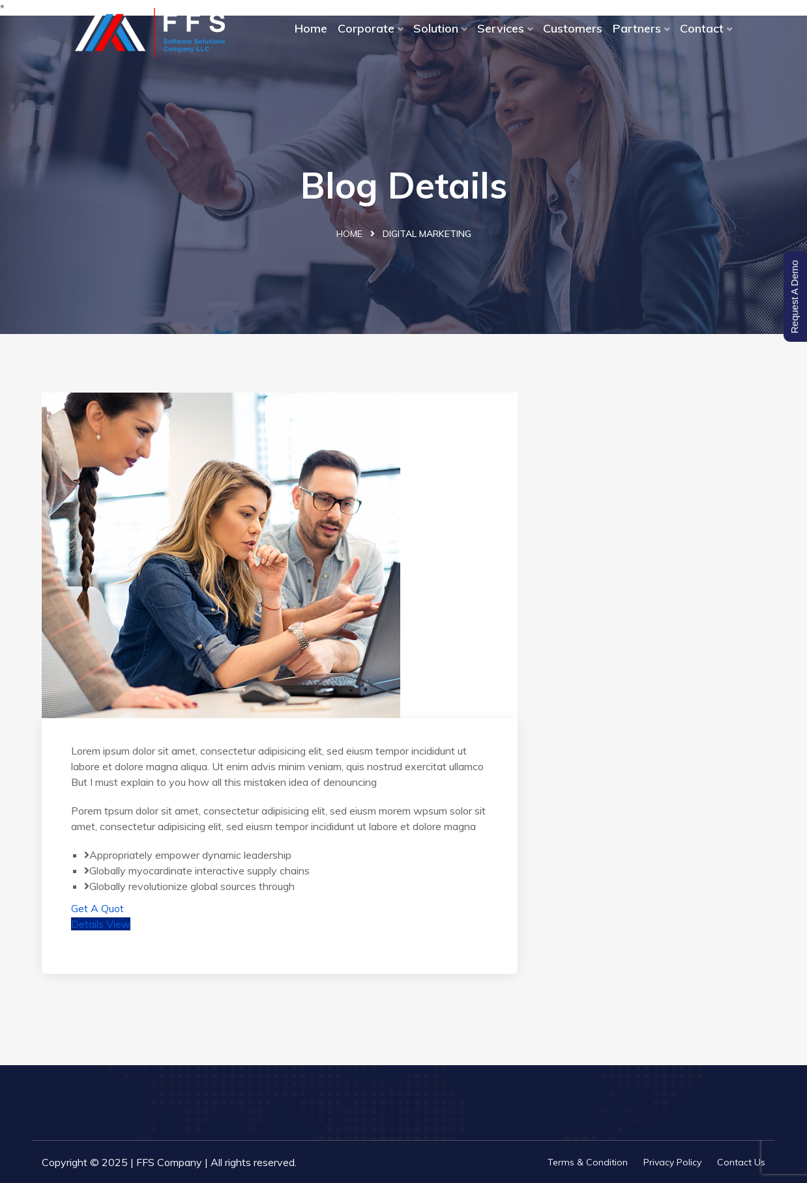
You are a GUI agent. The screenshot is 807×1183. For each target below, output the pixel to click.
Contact (702, 28)
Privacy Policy (672, 1162)
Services (500, 28)
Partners (637, 28)
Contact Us (741, 1162)
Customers (572, 28)
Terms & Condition (588, 1162)
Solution (435, 28)
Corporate (366, 28)
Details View (100, 923)
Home (311, 28)
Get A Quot (97, 908)
